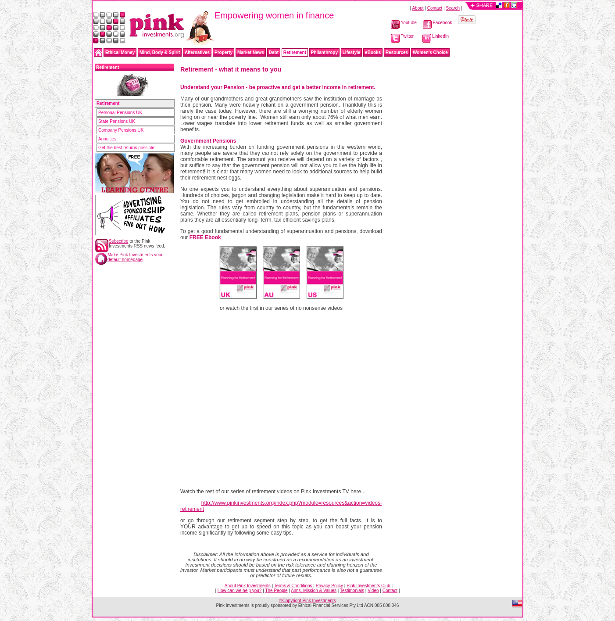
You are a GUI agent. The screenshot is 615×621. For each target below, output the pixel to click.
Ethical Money (120, 52)
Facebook (437, 22)
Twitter (402, 36)
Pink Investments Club (368, 585)
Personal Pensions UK (120, 112)
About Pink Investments (248, 585)
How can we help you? (240, 590)
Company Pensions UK (120, 130)
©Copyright (307, 600)
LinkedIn (435, 36)
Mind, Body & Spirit (159, 52)
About (417, 8)
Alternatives (197, 52)
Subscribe (118, 241)
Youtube (404, 22)
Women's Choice (430, 52)
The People (276, 590)
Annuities (107, 138)
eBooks (373, 52)
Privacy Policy (329, 585)
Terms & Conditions (293, 585)
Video (373, 590)
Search (453, 8)
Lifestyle (352, 52)
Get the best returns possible (126, 147)
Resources (397, 52)
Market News (250, 52)
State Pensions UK (116, 121)
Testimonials (352, 590)
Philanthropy (324, 52)
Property (223, 52)
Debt (274, 52)
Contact (434, 8)
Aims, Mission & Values (313, 590)
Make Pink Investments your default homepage (135, 257)
